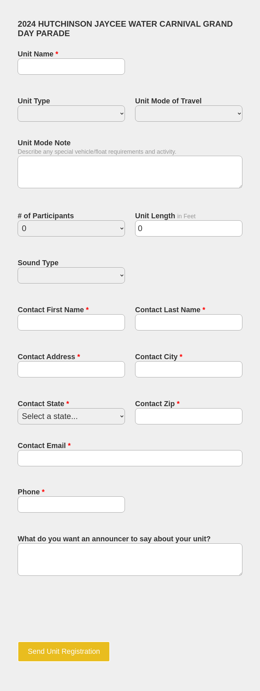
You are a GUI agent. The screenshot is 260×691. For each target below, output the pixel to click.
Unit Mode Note (44, 143)
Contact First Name (53, 310)
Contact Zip (157, 404)
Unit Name (38, 54)
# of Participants (46, 216)
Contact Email (44, 446)
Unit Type (34, 101)
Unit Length (156, 216)
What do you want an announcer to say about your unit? (114, 539)
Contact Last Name (170, 310)
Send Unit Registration (64, 651)
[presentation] (69, 612)
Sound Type (38, 263)
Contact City (158, 357)
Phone (31, 492)
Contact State (43, 404)
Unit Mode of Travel (168, 101)
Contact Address (49, 357)
